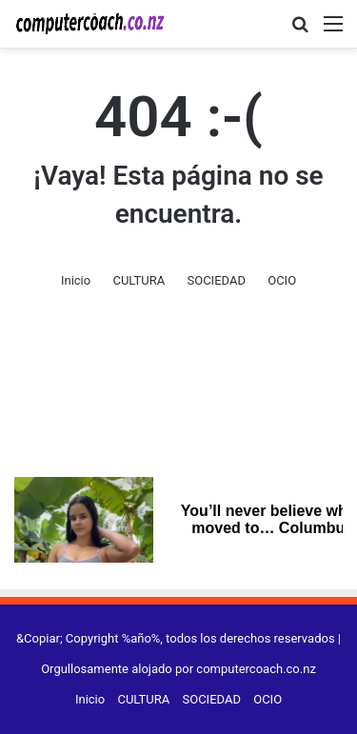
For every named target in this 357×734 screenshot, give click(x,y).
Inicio (75, 280)
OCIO (282, 280)
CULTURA (138, 280)
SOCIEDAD (216, 280)
